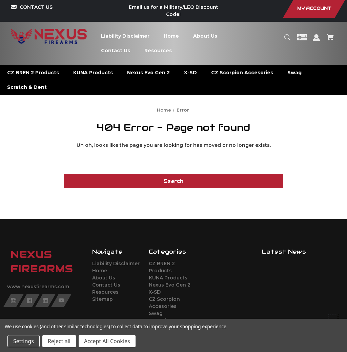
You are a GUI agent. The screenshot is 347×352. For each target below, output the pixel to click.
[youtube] (61, 300)
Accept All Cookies (107, 341)
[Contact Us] (116, 50)
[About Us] (205, 36)
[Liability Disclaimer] (125, 36)
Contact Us (106, 285)
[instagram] (13, 300)
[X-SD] (190, 72)
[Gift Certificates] (301, 41)
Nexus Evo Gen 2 (169, 285)
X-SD (155, 292)
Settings (23, 341)
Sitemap (102, 299)
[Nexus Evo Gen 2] (148, 72)
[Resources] (158, 50)
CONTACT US (36, 7)
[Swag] (294, 72)
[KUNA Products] (93, 72)
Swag (156, 313)
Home (99, 271)
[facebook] (29, 300)
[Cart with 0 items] (330, 41)
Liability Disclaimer (116, 263)
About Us (103, 278)
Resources (105, 292)
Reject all (59, 341)
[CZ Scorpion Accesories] (242, 72)
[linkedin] (45, 300)
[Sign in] (316, 41)
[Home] (171, 36)
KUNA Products (168, 278)
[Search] (287, 41)
